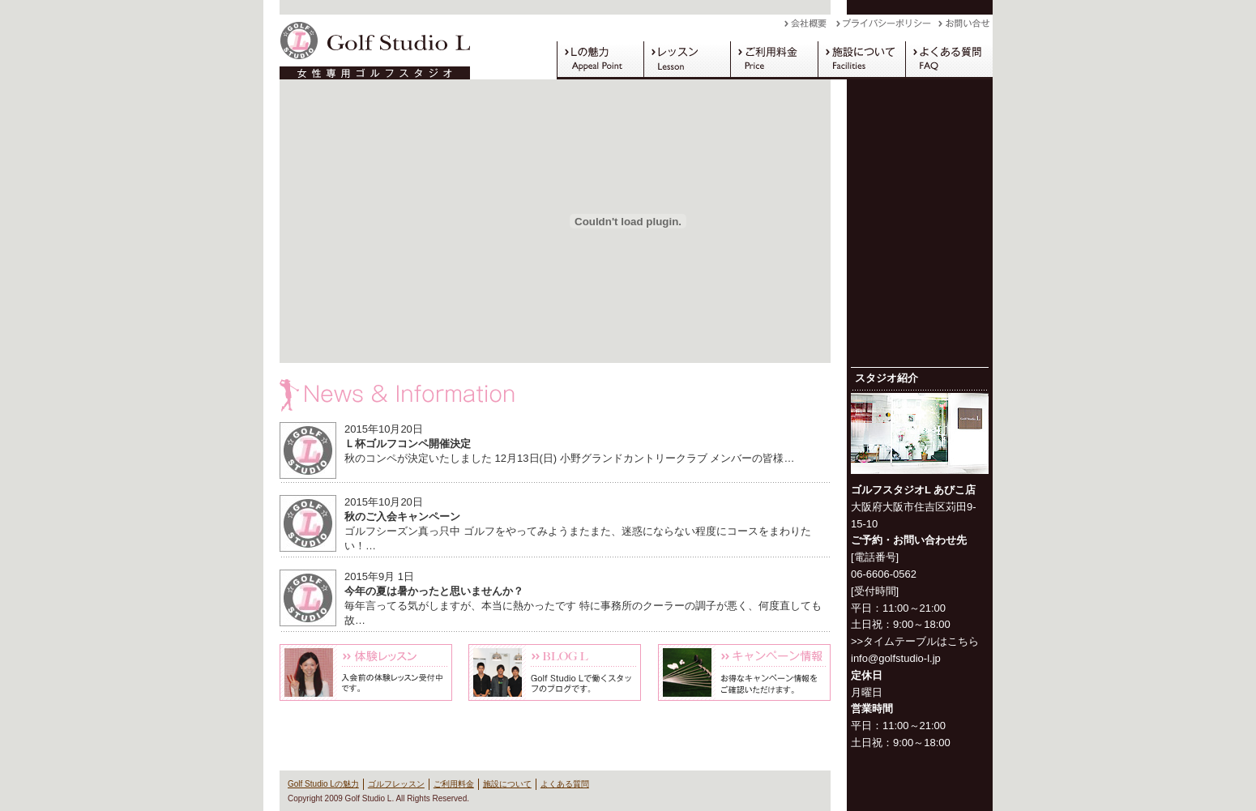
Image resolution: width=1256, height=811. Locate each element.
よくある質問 (949, 60)
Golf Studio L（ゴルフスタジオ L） (368, 47)
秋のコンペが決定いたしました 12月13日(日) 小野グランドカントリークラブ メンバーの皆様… (569, 458)
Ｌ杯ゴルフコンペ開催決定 (407, 444)
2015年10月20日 (383, 429)
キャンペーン (744, 672)
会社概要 (810, 28)
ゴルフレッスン (686, 60)
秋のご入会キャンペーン (402, 516)
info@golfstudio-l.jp (896, 658)
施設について (861, 60)
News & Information (555, 395)
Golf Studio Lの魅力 (600, 60)
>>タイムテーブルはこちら (915, 641)
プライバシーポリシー (887, 28)
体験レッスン (366, 672)
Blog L (554, 672)
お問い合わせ (965, 28)
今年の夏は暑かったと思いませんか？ (433, 591)
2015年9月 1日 (379, 576)
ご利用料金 (774, 60)
